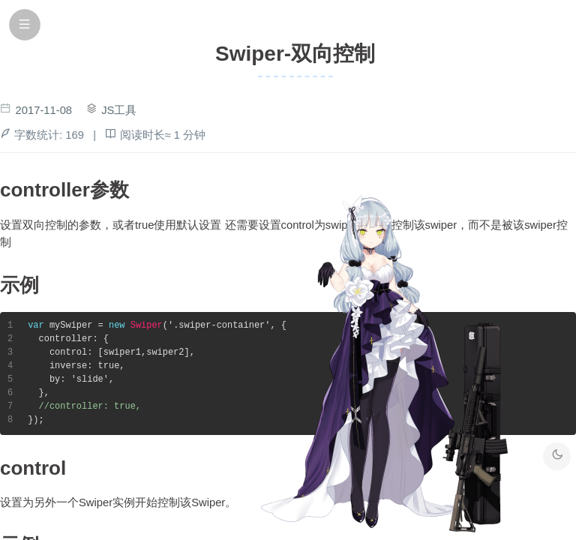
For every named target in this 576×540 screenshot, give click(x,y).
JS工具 (118, 110)
